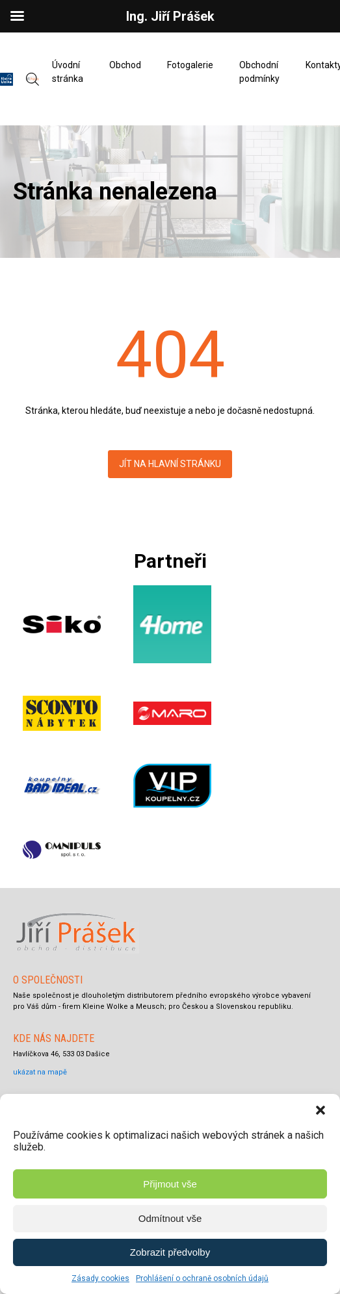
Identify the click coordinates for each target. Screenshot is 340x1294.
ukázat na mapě (40, 1072)
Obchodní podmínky (259, 72)
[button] (320, 1110)
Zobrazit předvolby (170, 1252)
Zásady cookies (100, 1278)
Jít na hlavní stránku (170, 464)
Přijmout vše (170, 1183)
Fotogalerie (190, 65)
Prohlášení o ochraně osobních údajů (202, 1278)
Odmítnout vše (170, 1218)
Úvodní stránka (67, 72)
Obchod (125, 65)
